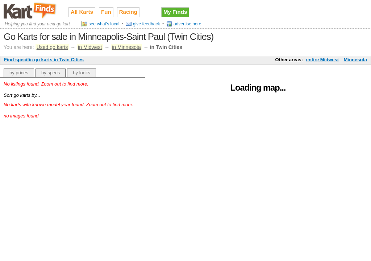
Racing (128, 12)
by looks (81, 72)
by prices (18, 72)
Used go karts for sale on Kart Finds (31, 10)
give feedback (146, 23)
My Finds (175, 12)
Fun (106, 12)
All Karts (82, 12)
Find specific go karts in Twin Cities (44, 59)
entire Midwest (322, 59)
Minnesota (355, 59)
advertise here (187, 23)
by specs (50, 72)
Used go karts (52, 47)
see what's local (104, 23)
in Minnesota (126, 47)
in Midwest (90, 47)
